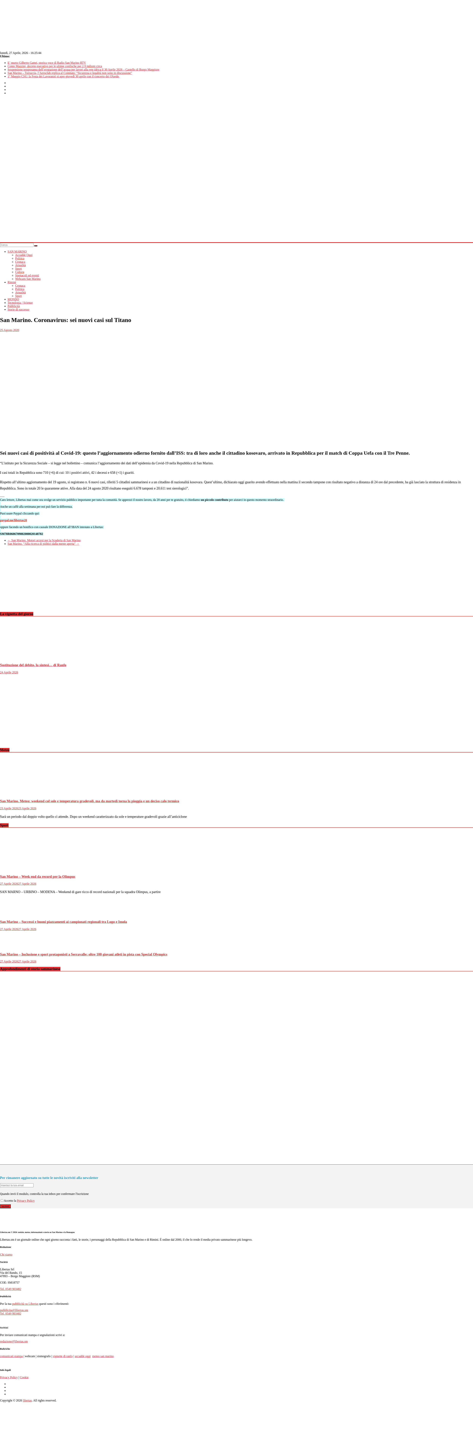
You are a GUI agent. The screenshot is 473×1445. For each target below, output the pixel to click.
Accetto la (9, 1200)
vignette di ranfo (63, 1356)
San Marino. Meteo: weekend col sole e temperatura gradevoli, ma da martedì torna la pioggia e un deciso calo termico (89, 801)
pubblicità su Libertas (25, 1303)
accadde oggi (83, 1356)
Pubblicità (14, 306)
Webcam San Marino (28, 278)
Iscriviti (5, 1206)
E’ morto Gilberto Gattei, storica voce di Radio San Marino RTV (47, 62)
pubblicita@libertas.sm (14, 1310)
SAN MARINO (17, 251)
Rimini (12, 282)
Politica (19, 258)
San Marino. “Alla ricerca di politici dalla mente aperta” (43, 543)
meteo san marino (103, 1356)
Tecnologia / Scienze (20, 302)
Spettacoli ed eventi (27, 275)
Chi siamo (6, 1254)
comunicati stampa (11, 1356)
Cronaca (20, 261)
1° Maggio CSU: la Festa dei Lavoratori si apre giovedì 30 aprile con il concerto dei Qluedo (64, 76)
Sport (18, 268)
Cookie (24, 1377)
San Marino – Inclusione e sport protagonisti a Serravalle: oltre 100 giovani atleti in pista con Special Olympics (83, 954)
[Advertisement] (89, 581)
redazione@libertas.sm (14, 1341)
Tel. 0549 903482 (10, 1289)
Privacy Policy (26, 1200)
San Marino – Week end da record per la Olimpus (37, 877)
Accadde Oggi (24, 255)
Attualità (20, 265)
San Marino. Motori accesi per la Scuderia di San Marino (44, 540)
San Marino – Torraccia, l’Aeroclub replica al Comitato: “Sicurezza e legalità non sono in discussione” (70, 73)
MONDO (13, 299)
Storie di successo (18, 309)
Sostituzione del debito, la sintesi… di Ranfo (33, 665)
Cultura (19, 272)
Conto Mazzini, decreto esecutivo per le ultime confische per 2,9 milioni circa (55, 66)
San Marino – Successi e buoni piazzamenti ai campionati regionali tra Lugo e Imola (63, 922)
